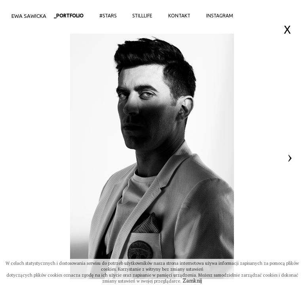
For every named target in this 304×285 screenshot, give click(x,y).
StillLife (142, 15)
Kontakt (179, 15)
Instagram (219, 15)
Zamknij (192, 280)
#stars (107, 15)
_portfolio (69, 15)
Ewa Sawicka (28, 16)
